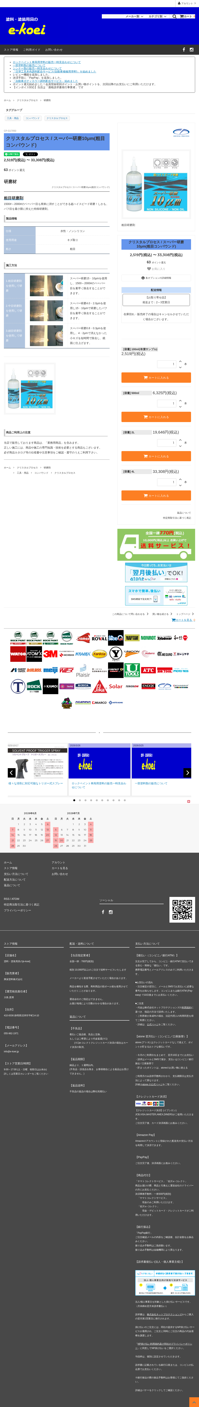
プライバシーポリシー (17, 910)
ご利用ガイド (32, 49)
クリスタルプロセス (27, 100)
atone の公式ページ (152, 1084)
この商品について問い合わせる (131, 614)
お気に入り (156, 269)
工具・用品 (13, 118)
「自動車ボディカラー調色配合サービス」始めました (45, 81)
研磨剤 (47, 100)
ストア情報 (11, 49)
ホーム (7, 100)
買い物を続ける (163, 614)
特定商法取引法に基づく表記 (21, 904)
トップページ (185, 614)
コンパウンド (33, 118)
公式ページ (153, 1024)
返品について (184, 512)
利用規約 (186, 1007)
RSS (7, 898)
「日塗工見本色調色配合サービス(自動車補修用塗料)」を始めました (54, 71)
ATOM (15, 898)
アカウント (187, 3)
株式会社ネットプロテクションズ (164, 1314)
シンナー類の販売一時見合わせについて (37, 68)
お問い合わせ (54, 49)
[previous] (12, 773)
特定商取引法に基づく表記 (177, 518)
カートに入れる (156, 377)
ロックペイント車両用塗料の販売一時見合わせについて (47, 62)
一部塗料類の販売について (29, 65)
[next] (187, 773)
